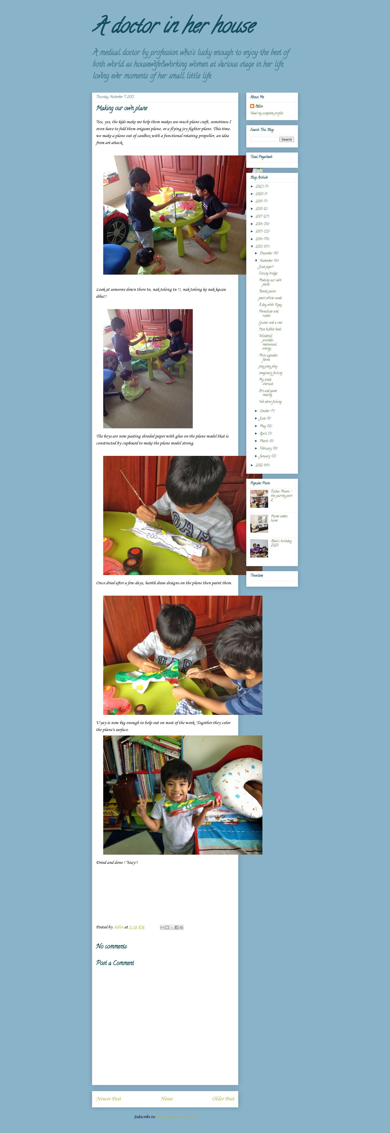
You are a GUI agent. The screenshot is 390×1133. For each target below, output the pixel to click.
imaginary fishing (270, 373)
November (267, 261)
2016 (259, 224)
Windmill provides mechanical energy (268, 342)
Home (166, 1099)
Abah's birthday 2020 (281, 543)
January (265, 456)
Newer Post (108, 1099)
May (263, 426)
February (266, 448)
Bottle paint (267, 291)
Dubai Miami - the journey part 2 (281, 496)
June (263, 418)
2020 (260, 194)
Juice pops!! (266, 267)
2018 (259, 209)
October (265, 411)
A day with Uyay (270, 305)
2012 (259, 465)
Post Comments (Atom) (176, 1117)
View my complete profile (266, 113)
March (264, 441)
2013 (259, 247)
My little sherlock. (266, 382)
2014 (259, 239)
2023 (260, 186)
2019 (259, 201)
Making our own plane (270, 282)
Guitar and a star (271, 323)
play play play (268, 366)
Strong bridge (268, 273)
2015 (259, 231)
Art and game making (268, 393)
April (264, 434)
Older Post (223, 1099)
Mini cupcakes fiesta (268, 358)
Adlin (259, 106)
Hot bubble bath (270, 329)
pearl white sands (270, 298)
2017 (259, 216)
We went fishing (270, 402)
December (266, 253)
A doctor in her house (172, 28)
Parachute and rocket (268, 314)
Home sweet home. (279, 518)
